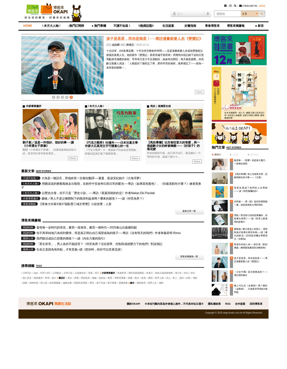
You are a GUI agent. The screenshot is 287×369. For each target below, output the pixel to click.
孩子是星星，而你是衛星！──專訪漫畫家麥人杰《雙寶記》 (154, 39)
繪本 (132, 283)
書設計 (62, 278)
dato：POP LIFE (42, 273)
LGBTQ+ (27, 273)
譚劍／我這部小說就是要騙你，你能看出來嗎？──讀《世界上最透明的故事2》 (250, 218)
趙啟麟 (116, 44)
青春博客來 (212, 25)
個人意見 (27, 278)
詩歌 (188, 278)
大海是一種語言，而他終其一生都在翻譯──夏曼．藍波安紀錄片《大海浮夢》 (92, 178)
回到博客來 (256, 303)
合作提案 (240, 303)
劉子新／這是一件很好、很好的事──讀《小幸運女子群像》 (48, 144)
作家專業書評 (108, 273)
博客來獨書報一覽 (189, 256)
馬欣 (70, 278)
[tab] (216, 154)
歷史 (92, 283)
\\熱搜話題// (146, 25)
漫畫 (25, 283)
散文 (137, 278)
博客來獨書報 (236, 25)
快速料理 (121, 273)
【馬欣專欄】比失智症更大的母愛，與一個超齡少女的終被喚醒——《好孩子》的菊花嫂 (173, 146)
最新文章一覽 (189, 211)
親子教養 (112, 283)
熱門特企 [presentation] (254, 154)
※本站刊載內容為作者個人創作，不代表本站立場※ (174, 303)
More (199, 92)
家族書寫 (38, 278)
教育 (110, 278)
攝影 (161, 283)
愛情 (150, 278)
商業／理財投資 (82, 278)
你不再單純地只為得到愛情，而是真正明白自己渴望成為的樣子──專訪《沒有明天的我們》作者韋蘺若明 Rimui (108, 233)
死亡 (97, 273)
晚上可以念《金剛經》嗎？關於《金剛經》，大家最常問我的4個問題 (250, 289)
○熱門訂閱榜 (76, 25)
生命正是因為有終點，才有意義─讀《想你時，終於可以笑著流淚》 (79, 249)
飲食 (143, 278)
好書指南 (190, 25)
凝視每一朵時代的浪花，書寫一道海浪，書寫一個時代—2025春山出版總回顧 (86, 227)
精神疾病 (33, 283)
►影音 (259, 25)
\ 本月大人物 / (51, 25)
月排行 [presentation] (235, 154)
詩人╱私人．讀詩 (175, 278)
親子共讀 (100, 283)
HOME (27, 25)
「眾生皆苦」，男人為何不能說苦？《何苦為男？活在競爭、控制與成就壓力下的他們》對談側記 (99, 244)
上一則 (25, 67)
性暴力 (149, 273)
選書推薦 (123, 283)
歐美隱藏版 (55, 283)
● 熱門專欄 (99, 25)
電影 (195, 278)
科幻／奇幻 (189, 273)
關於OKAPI (133, 303)
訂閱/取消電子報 (248, 6)
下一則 (100, 67)
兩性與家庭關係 (136, 273)
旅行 (54, 278)
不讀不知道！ (122, 25)
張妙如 (102, 278)
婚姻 (94, 278)
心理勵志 (57, 273)
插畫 (130, 278)
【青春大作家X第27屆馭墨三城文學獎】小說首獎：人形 (75, 204)
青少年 (178, 273)
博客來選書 (120, 278)
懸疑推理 (141, 283)
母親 (90, 273)
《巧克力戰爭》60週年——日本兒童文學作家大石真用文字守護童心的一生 (111, 144)
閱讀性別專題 (80, 283)
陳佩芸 (130, 44)
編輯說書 (67, 283)
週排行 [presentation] (217, 154)
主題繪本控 (80, 273)
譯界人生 (152, 283)
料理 (47, 278)
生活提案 (168, 25)
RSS (228, 303)
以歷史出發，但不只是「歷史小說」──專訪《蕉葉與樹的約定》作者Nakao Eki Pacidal (98, 193)
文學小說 (68, 273)
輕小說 (44, 283)
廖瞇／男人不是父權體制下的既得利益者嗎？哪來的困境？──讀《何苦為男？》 (93, 198)
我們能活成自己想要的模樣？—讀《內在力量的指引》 (71, 238)
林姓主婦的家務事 (164, 273)
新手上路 (159, 278)
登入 (177, 13)
